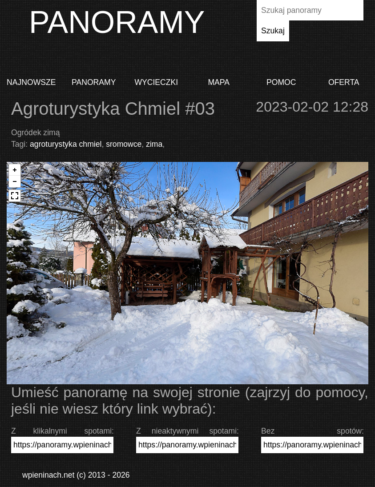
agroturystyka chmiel (65, 144)
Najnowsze (31, 82)
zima (154, 144)
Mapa (219, 82)
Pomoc (281, 82)
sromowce (123, 144)
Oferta (343, 82)
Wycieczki (156, 82)
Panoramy (94, 82)
